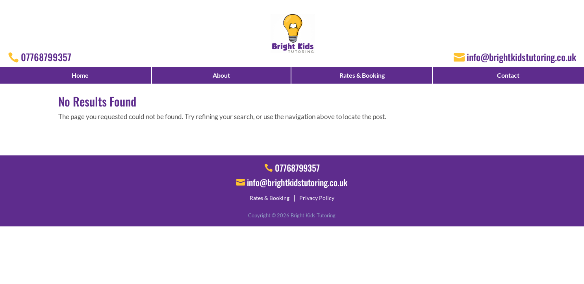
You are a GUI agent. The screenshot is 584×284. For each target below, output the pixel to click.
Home (80, 75)
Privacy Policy (316, 197)
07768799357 (46, 56)
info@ (297, 182)
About (221, 75)
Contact (508, 75)
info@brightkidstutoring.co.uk (521, 56)
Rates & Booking (362, 75)
